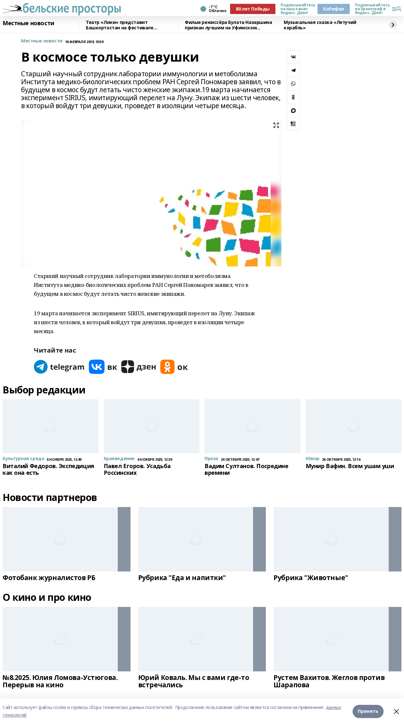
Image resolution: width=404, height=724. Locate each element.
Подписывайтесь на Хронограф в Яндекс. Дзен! (371, 9)
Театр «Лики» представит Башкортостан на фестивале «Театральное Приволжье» (119, 25)
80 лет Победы (253, 9)
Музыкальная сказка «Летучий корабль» (320, 25)
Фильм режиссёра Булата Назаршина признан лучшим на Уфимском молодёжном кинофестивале (228, 25)
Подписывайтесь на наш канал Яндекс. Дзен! (296, 9)
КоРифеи (333, 9)
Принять (368, 711)
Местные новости (28, 23)
